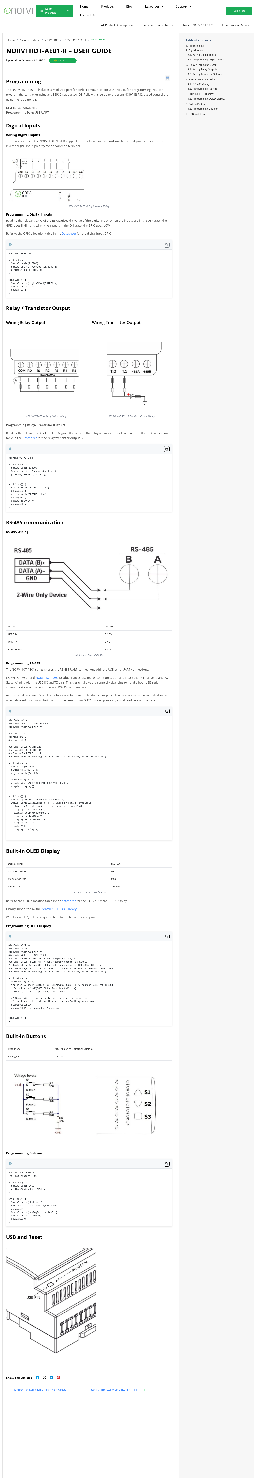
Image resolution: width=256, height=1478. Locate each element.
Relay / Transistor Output (203, 64)
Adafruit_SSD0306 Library (59, 909)
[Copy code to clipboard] (167, 245)
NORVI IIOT (51, 40)
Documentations (29, 40)
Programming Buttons (205, 108)
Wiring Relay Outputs (205, 69)
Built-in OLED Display (201, 94)
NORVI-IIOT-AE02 (47, 678)
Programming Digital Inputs (208, 59)
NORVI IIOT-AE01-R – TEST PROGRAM (36, 1390)
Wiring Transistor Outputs (207, 74)
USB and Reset (197, 114)
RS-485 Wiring (201, 84)
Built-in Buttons (197, 104)
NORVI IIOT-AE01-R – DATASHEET (118, 1390)
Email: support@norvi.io (237, 25)
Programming (196, 45)
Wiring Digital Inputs (204, 54)
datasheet (69, 901)
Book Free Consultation (157, 25)
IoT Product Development (117, 25)
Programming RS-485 (205, 88)
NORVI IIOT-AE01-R (75, 40)
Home (12, 40)
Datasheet (69, 234)
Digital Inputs (196, 50)
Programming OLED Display (209, 98)
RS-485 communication (202, 79)
